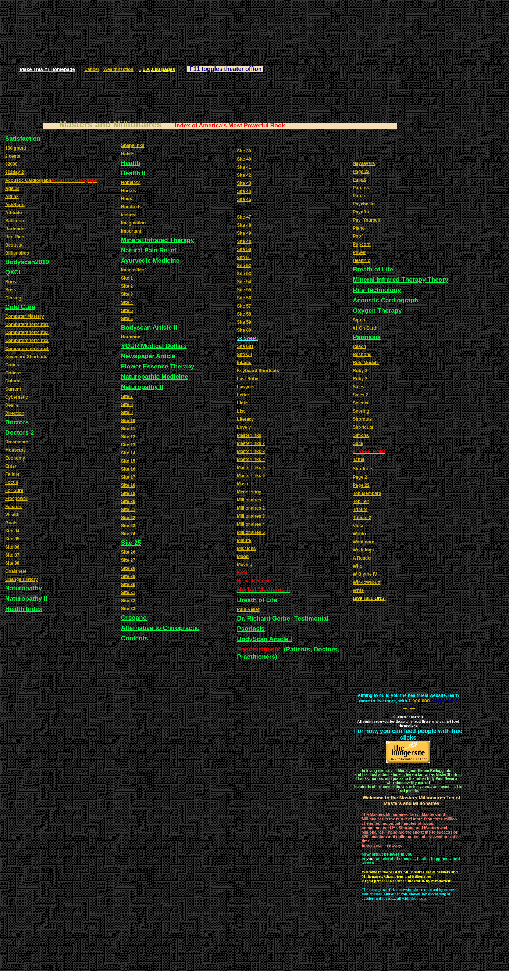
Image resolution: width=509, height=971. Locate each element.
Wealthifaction (118, 69)
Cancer (91, 69)
